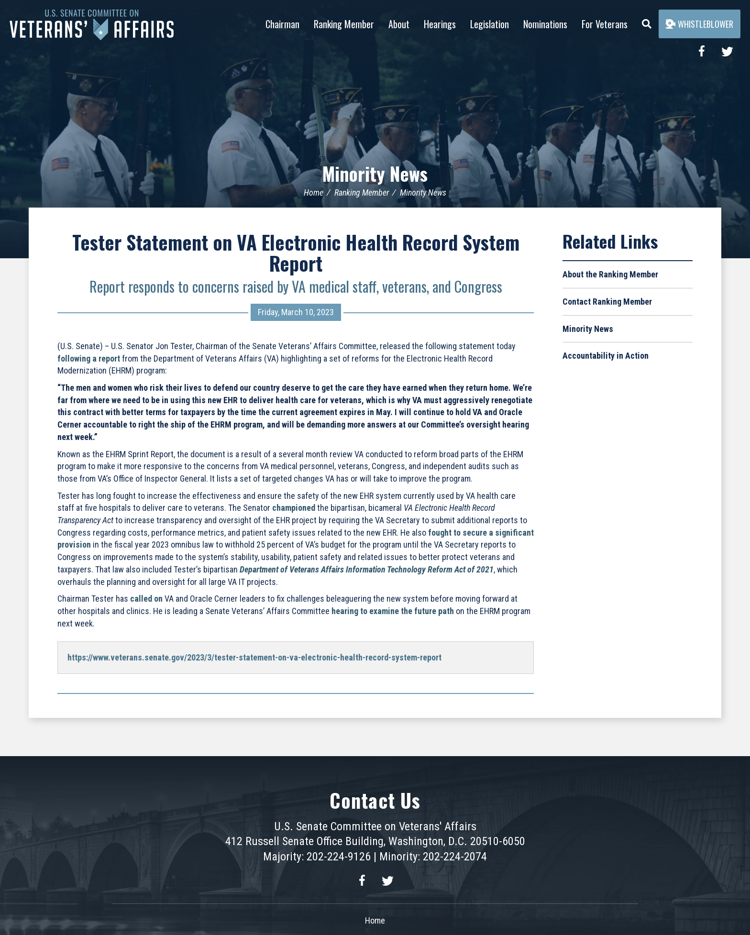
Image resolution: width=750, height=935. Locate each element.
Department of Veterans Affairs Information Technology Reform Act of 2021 (367, 569)
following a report (88, 358)
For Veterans (605, 24)
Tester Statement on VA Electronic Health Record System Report (295, 252)
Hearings (440, 24)
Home (313, 192)
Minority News (375, 173)
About (398, 24)
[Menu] (647, 21)
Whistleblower (699, 24)
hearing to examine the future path (392, 611)
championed (293, 508)
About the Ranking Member (610, 274)
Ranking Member (344, 24)
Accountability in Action (605, 356)
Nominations (545, 24)
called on (146, 599)
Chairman (282, 24)
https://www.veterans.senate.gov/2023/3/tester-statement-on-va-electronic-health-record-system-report (254, 657)
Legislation (489, 24)
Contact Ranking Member (607, 302)
